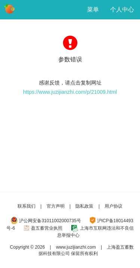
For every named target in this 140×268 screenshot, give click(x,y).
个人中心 (122, 9)
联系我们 (26, 206)
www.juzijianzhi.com (76, 247)
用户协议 (113, 206)
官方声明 (56, 206)
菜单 (93, 9)
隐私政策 (84, 206)
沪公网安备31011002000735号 (50, 220)
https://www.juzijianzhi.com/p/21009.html (70, 92)
